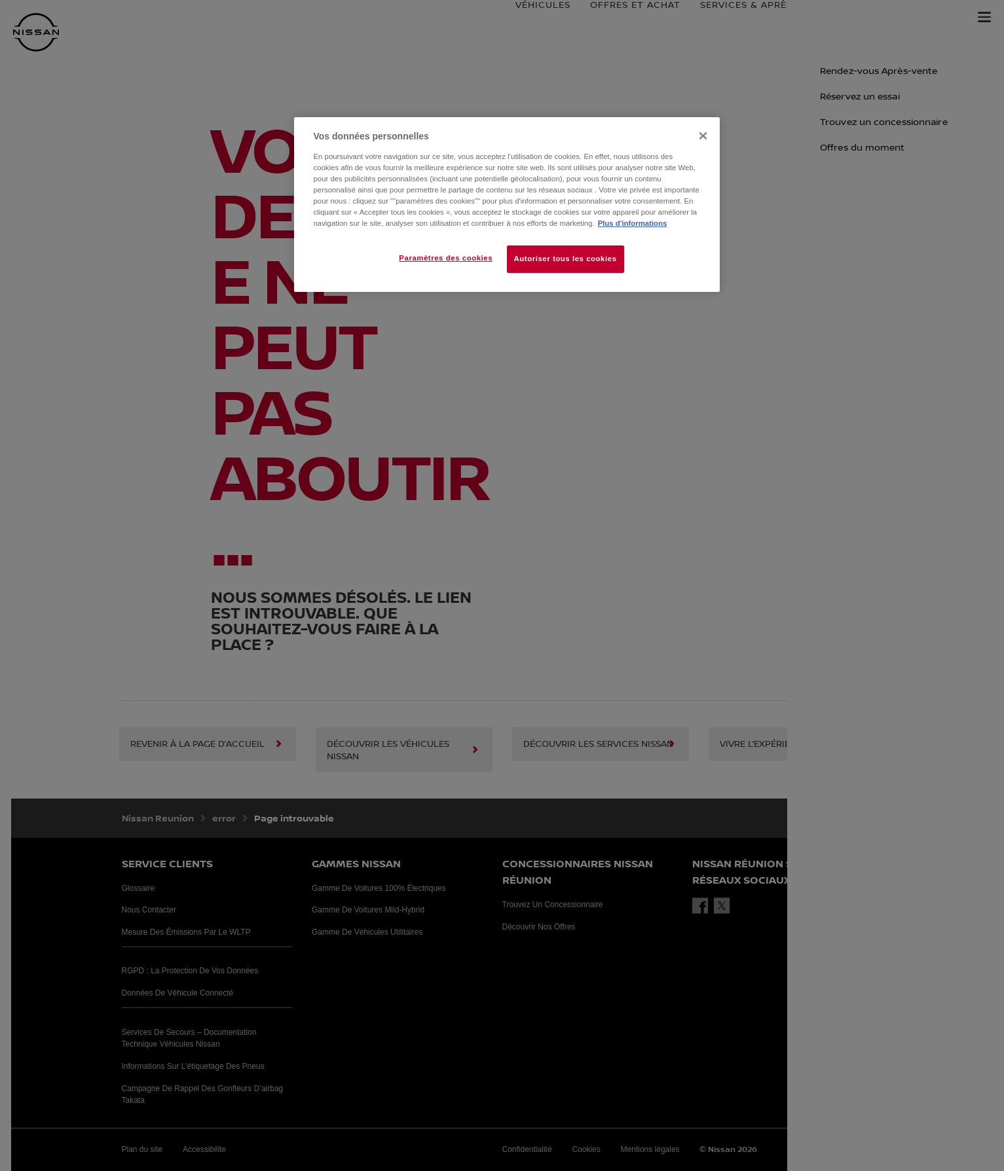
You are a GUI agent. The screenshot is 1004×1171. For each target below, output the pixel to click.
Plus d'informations (632, 223)
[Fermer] (702, 136)
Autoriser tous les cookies (565, 258)
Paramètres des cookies (446, 258)
